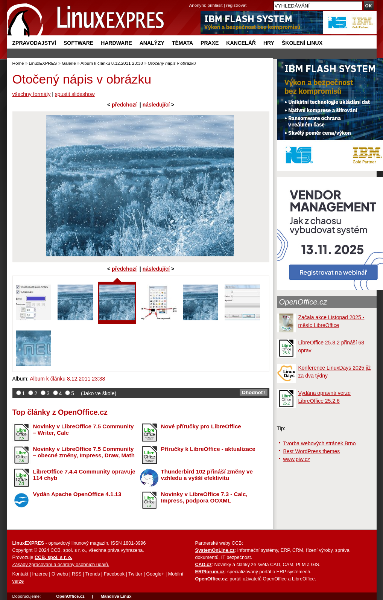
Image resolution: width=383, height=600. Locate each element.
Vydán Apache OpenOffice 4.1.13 (77, 494)
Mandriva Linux (115, 596)
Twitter (135, 574)
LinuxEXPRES (43, 63)
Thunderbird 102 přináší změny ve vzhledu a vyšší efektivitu (207, 474)
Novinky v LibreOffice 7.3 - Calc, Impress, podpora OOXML (204, 497)
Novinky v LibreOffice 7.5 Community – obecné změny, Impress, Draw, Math (84, 452)
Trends (92, 574)
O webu (60, 574)
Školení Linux (302, 43)
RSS (77, 574)
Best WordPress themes (311, 451)
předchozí (124, 105)
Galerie (69, 63)
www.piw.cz (296, 459)
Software (78, 43)
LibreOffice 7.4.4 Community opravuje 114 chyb (84, 474)
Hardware (116, 43)
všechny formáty (31, 94)
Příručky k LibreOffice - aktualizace (208, 449)
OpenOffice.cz (303, 302)
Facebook (114, 574)
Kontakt (20, 574)
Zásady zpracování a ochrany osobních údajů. (60, 564)
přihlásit (215, 5)
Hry (268, 43)
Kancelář (241, 43)
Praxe (210, 43)
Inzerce (40, 574)
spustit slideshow (75, 94)
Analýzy (152, 43)
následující (156, 105)
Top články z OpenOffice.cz (60, 412)
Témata (182, 43)
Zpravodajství (34, 43)
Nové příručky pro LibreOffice (201, 426)
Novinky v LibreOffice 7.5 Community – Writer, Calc (83, 429)
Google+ (155, 574)
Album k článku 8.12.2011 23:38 (112, 63)
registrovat (236, 5)
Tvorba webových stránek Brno (319, 443)
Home (18, 63)
